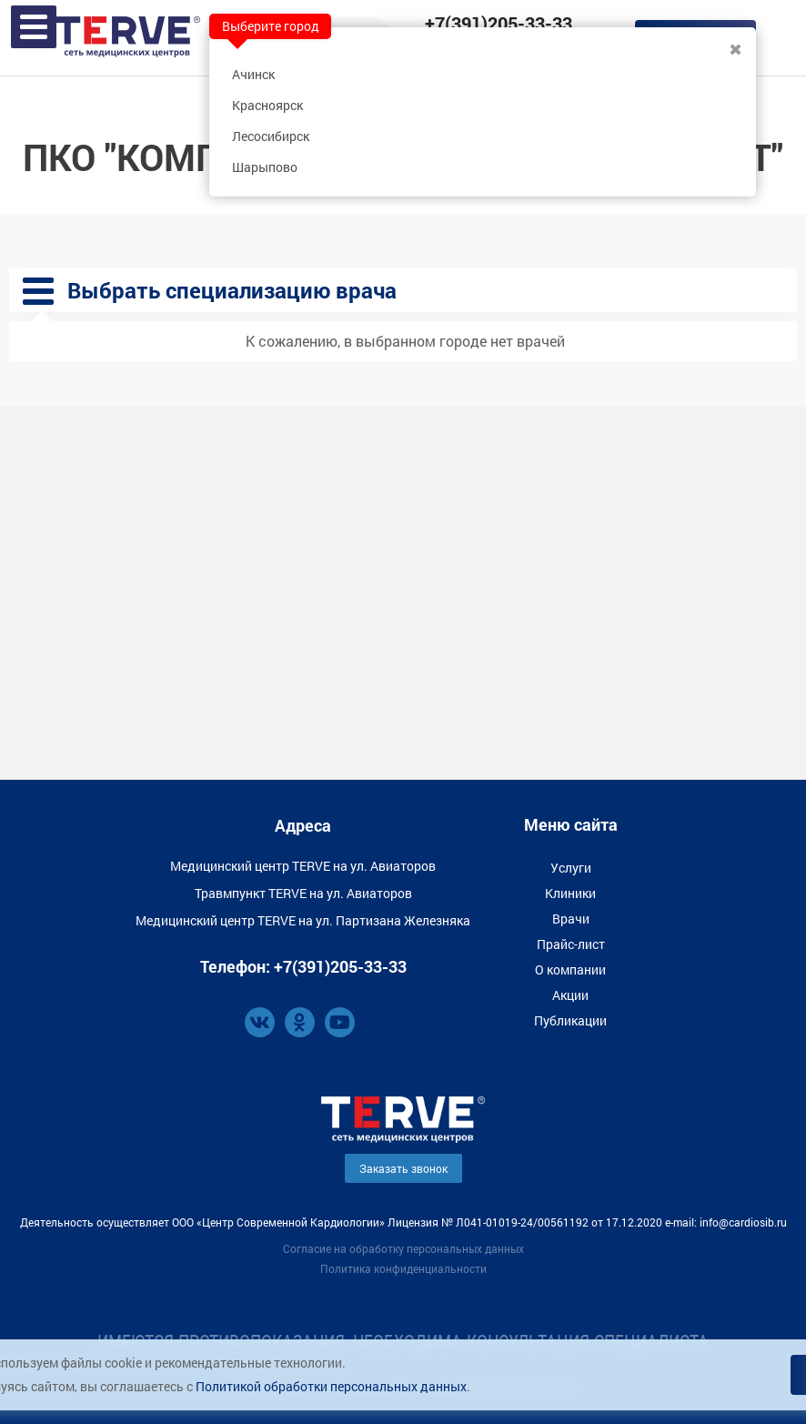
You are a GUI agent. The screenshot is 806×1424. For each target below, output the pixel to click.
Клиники (570, 893)
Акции (570, 995)
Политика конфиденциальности (403, 1268)
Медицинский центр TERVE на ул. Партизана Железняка (303, 920)
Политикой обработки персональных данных (331, 1386)
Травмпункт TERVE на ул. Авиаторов (303, 893)
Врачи (570, 918)
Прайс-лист (571, 944)
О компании (570, 969)
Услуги (570, 867)
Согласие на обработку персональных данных (403, 1248)
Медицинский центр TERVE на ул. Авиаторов (303, 865)
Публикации (570, 1020)
